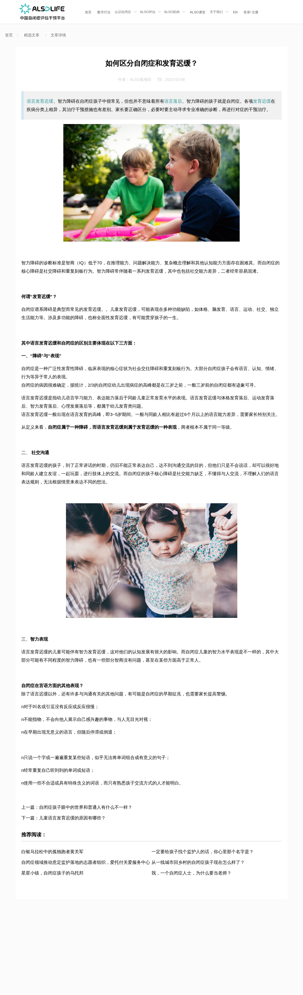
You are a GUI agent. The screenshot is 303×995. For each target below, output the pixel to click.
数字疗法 (103, 12)
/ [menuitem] (251, 12)
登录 (247, 12)
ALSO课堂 (197, 12)
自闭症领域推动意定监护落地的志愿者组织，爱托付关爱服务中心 (85, 862)
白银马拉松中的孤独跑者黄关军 (52, 851)
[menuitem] (88, 12)
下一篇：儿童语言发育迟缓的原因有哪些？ (63, 817)
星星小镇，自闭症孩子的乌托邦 (52, 872)
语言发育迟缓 (40, 101)
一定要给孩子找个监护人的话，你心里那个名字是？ (203, 851)
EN (235, 12)
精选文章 (31, 35)
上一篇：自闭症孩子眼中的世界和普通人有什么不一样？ (76, 807)
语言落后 (173, 101)
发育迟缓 (262, 101)
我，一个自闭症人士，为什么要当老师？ (191, 872)
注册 (255, 12)
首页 (88, 12)
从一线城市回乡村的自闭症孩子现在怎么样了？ (198, 862)
